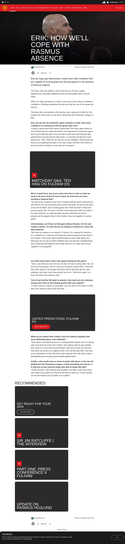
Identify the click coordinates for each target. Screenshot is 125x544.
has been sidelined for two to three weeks (60, 94)
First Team (36, 475)
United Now (82, 475)
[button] (5, 2)
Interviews (36, 469)
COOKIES (7, 534)
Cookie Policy (28, 539)
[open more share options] (50, 72)
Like (46, 469)
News (61, 475)
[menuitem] (13, 7)
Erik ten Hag (49, 475)
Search (70, 475)
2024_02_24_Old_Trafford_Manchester (66, 469)
